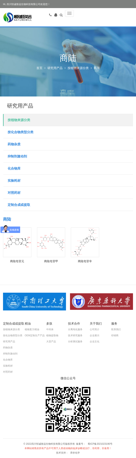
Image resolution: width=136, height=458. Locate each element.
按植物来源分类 (78, 68)
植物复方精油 (32, 329)
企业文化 (94, 341)
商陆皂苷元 (17, 261)
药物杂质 (14, 144)
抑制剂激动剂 (17, 156)
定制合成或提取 (19, 204)
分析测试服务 (75, 341)
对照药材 (14, 192)
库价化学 (75, 452)
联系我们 (116, 329)
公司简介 (94, 329)
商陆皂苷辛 (85, 261)
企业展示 (94, 335)
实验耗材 (14, 180)
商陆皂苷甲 (51, 261)
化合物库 (14, 168)
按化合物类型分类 (20, 132)
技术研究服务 (75, 335)
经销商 (114, 335)
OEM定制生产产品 (35, 335)
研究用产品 (55, 68)
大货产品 (51, 341)
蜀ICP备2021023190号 (100, 443)
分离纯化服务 (75, 329)
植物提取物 (52, 335)
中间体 (50, 329)
